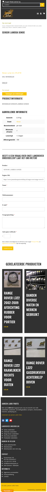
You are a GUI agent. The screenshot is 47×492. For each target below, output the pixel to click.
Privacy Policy (35, 241)
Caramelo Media (40, 490)
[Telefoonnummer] (23, 199)
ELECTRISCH (9, 27)
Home (3, 26)
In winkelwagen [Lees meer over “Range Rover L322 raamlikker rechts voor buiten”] (10, 394)
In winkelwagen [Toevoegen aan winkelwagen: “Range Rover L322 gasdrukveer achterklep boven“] (33, 392)
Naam (4, 185)
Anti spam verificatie (9, 232)
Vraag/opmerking (8, 215)
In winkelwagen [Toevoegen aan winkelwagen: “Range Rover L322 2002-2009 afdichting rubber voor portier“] (10, 331)
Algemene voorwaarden (9, 243)
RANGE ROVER (10, 26)
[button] (37, 13)
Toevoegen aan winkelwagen (14, 93)
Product (4, 165)
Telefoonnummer (7, 195)
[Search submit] (42, 5)
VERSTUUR (8, 248)
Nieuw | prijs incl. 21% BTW (11, 73)
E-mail (5, 205)
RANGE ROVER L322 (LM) (21, 26)
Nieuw (18, 122)
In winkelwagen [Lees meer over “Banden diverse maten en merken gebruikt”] (33, 321)
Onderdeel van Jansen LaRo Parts (12, 415)
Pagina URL (6, 175)
